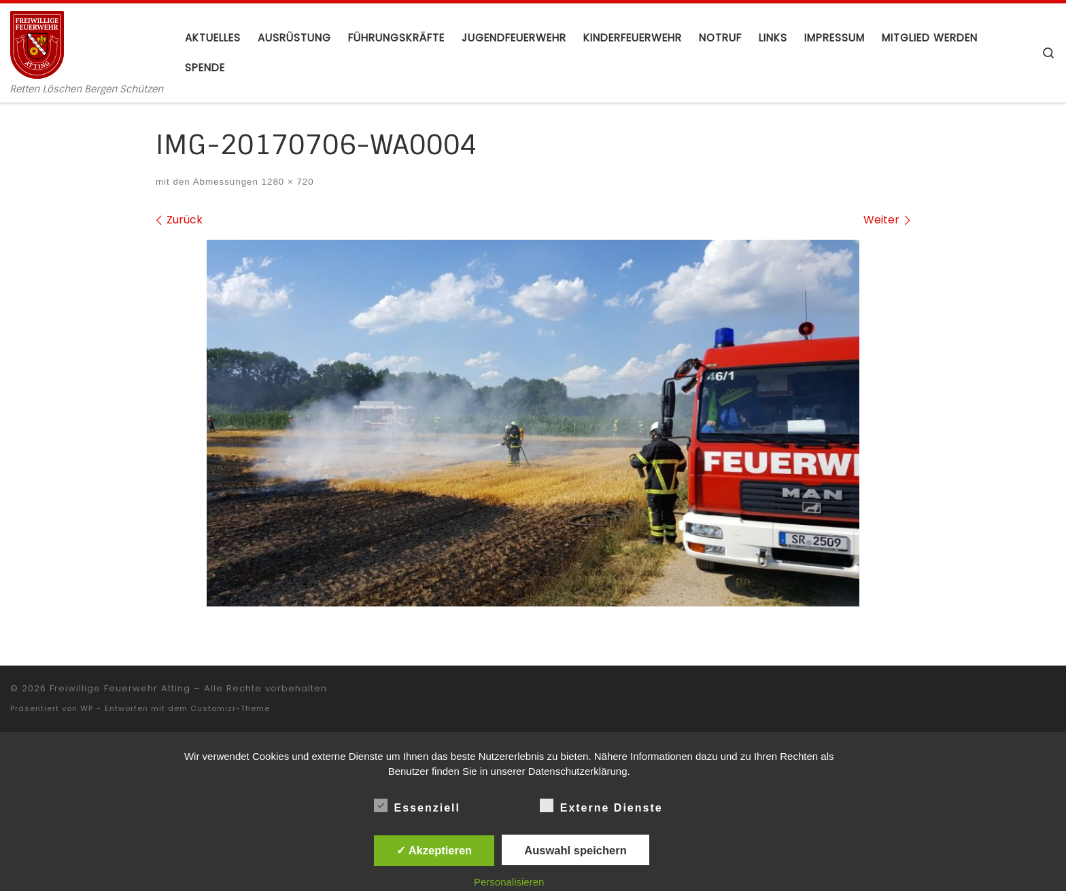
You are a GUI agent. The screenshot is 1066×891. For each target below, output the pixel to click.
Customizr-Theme (230, 708)
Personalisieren (509, 882)
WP (86, 708)
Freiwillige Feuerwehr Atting (120, 688)
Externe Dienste (601, 805)
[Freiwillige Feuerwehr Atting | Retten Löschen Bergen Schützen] (37, 43)
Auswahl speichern (575, 850)
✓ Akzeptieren (434, 850)
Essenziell (417, 805)
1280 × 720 (286, 182)
